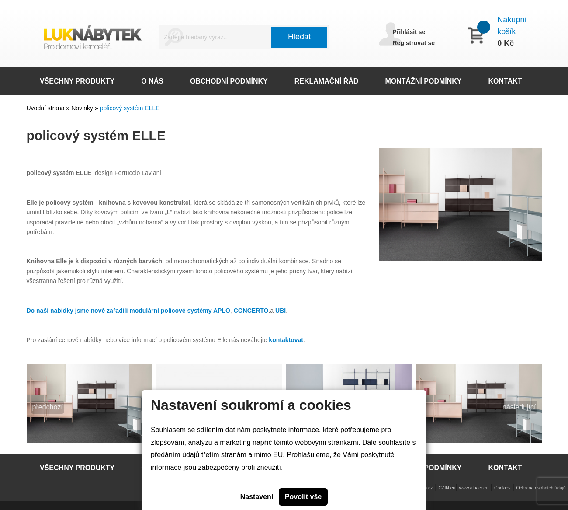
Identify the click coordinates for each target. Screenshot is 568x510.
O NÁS (152, 81)
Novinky (83, 108)
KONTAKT (505, 81)
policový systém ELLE (130, 108)
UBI (280, 310)
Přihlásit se (409, 31)
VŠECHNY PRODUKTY (77, 81)
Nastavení (257, 496)
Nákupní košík (511, 25)
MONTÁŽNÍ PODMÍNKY (423, 81)
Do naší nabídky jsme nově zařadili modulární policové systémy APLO (128, 310)
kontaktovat (286, 339)
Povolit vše (303, 496)
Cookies (502, 488)
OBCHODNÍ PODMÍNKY (229, 81)
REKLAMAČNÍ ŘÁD (326, 81)
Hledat (299, 36)
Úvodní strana (46, 108)
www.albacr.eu (473, 488)
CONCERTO (251, 310)
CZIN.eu (447, 488)
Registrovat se (414, 42)
